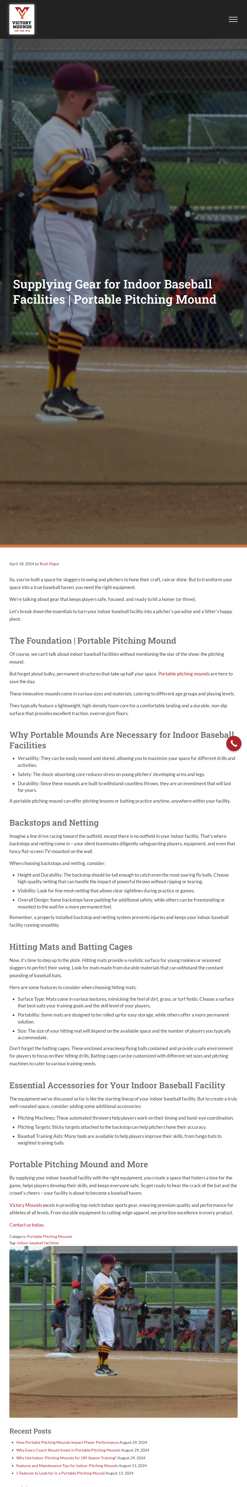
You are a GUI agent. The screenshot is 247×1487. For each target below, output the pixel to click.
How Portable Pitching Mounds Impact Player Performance (67, 1445)
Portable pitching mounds (184, 674)
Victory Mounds (25, 1208)
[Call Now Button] (233, 743)
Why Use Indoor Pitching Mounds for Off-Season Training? (66, 1461)
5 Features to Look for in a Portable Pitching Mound (60, 1476)
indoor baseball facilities (38, 1246)
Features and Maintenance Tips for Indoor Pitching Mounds (67, 1468)
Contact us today (26, 1228)
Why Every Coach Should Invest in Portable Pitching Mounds (68, 1453)
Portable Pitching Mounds (49, 1239)
